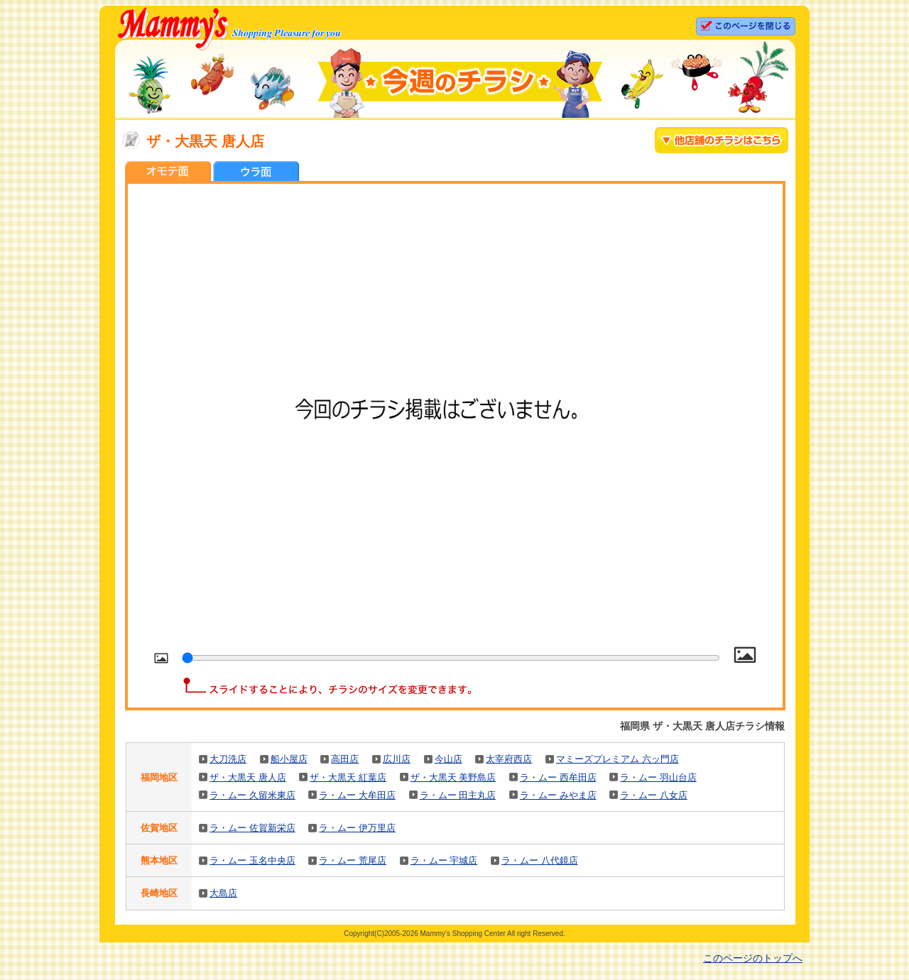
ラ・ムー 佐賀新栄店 (252, 827)
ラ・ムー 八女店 (653, 795)
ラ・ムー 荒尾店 (352, 860)
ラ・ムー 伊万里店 (357, 827)
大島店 (223, 893)
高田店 (345, 759)
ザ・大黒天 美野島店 (453, 777)
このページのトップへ (752, 958)
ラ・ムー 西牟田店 (558, 777)
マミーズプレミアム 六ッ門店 (617, 759)
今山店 (448, 759)
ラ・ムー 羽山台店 (658, 777)
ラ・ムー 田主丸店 (458, 795)
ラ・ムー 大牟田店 (357, 795)
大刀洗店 (227, 759)
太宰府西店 (509, 759)
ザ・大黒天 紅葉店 (348, 777)
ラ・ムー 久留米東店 (252, 795)
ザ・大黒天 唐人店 (247, 777)
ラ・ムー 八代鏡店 (539, 860)
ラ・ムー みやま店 (558, 795)
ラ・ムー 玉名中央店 (252, 860)
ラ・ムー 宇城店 (444, 860)
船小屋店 (289, 759)
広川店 (396, 759)
